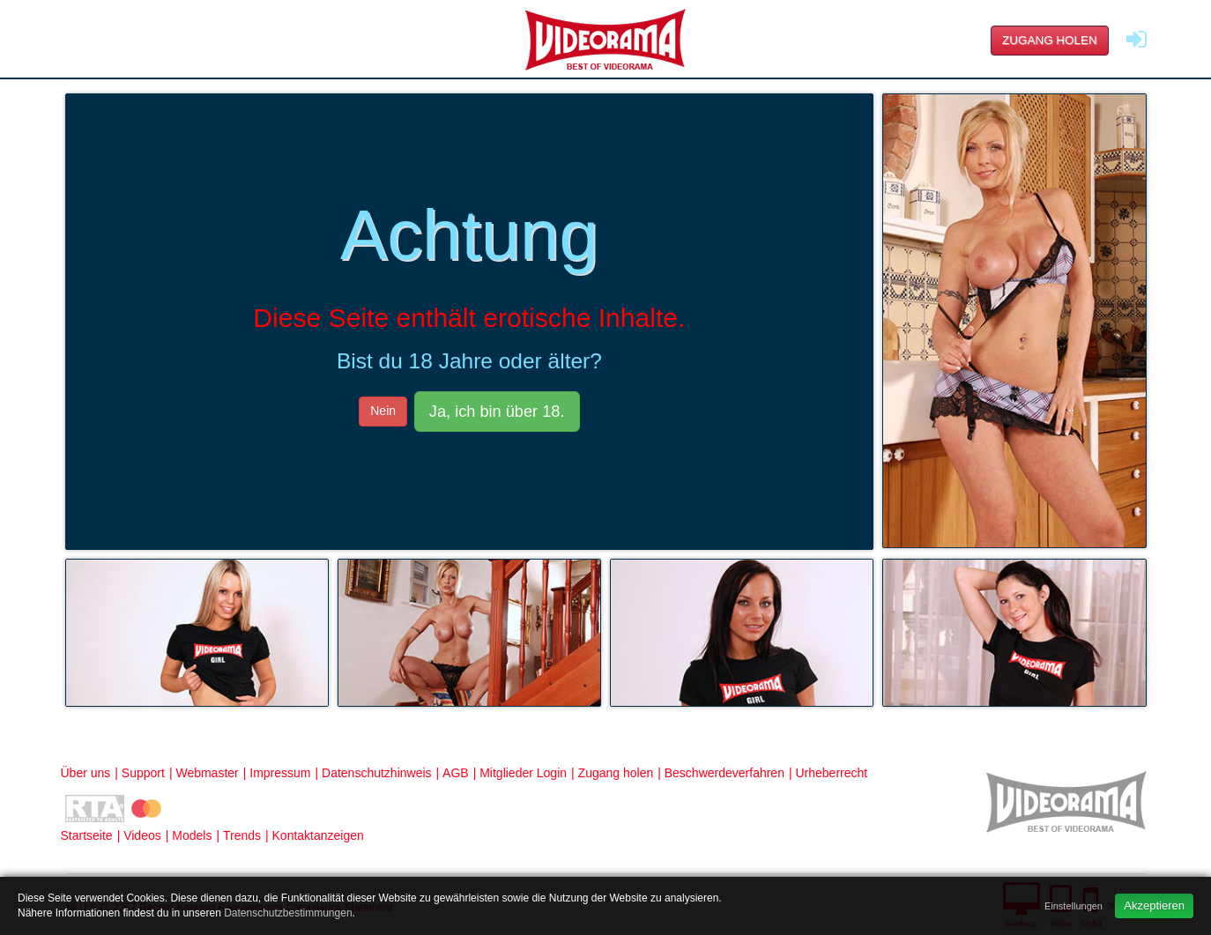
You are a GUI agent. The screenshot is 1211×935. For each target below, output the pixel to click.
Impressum (279, 773)
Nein (383, 411)
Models (192, 835)
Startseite (87, 835)
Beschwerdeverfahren (724, 773)
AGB (455, 773)
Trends (242, 835)
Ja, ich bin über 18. (497, 411)
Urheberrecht (831, 773)
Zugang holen (1049, 40)
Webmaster (206, 773)
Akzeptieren (1154, 905)
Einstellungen (1073, 906)
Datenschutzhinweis (377, 773)
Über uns (86, 773)
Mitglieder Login (523, 773)
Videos (142, 835)
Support (143, 773)
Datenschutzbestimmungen (288, 913)
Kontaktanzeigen (318, 835)
